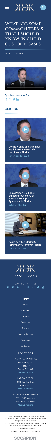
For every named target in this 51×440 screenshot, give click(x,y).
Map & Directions (25, 372)
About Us (25, 310)
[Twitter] (28, 287)
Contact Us (25, 346)
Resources (25, 340)
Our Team (25, 316)
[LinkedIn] (33, 287)
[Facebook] (23, 287)
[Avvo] (38, 287)
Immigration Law (25, 334)
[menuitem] (14, 431)
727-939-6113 (25, 276)
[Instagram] (43, 287)
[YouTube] (25, 292)
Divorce (25, 328)
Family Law (25, 322)
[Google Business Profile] (8, 287)
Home (25, 304)
